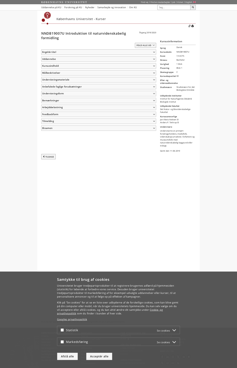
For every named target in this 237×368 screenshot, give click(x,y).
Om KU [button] (133, 7)
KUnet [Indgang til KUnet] (180, 2)
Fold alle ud (144, 45)
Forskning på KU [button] (73, 7)
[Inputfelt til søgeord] (174, 7)
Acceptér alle (99, 356)
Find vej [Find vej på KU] (144, 2)
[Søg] (193, 7)
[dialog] (118, 320)
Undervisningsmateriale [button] (55, 245)
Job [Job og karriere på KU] (173, 2)
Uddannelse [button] (49, 63)
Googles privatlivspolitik (72, 319)
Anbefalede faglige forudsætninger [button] (62, 256)
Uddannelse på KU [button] (51, 7)
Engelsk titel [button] (49, 51)
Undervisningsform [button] (53, 263)
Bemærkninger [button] (50, 270)
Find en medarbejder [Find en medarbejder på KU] (160, 2)
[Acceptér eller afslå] (63, 329)
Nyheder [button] (89, 7)
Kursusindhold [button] (50, 89)
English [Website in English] (188, 2)
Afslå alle (67, 356)
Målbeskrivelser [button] (51, 154)
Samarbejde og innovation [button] (111, 7)
